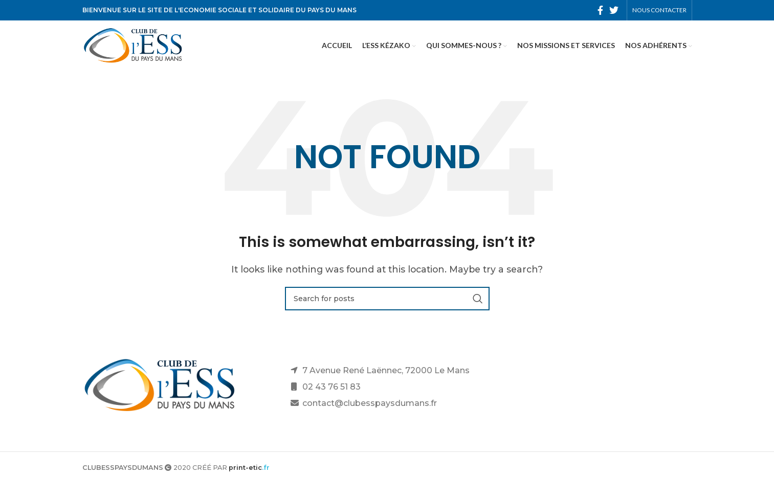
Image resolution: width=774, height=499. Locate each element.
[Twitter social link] (614, 10)
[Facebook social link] (600, 10)
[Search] (387, 315)
